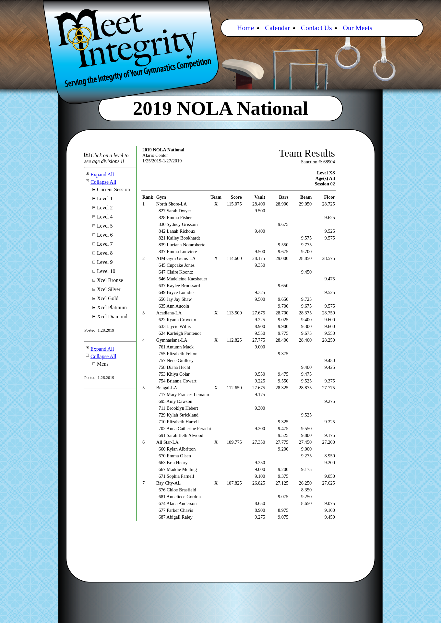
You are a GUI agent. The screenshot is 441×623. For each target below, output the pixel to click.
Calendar (277, 28)
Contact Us (316, 28)
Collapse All (100, 182)
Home (245, 28)
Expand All (99, 174)
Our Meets (357, 28)
